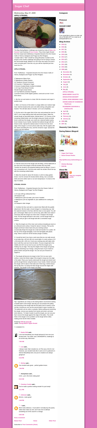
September (66, 79)
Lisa (22, 347)
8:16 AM (21, 379)
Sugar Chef (22, 6)
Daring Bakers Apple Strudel (28, 323)
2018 (63, 47)
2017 (63, 49)
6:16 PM (21, 358)
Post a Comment (19, 417)
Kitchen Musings (66, 164)
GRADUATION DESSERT (70, 97)
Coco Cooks (34, 52)
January (66, 118)
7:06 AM (21, 341)
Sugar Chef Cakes (67, 153)
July (64, 84)
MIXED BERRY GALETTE (71, 94)
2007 (63, 123)
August (65, 82)
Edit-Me (63, 166)
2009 (63, 69)
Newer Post (18, 421)
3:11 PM (21, 389)
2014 (63, 57)
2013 (63, 59)
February (66, 116)
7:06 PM (21, 368)
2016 (63, 52)
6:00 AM (21, 414)
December (66, 72)
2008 (63, 121)
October (66, 77)
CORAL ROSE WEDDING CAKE (73, 99)
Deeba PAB (24, 332)
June (65, 87)
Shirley (23, 363)
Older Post (52, 421)
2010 (63, 67)
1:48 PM (21, 400)
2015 (63, 54)
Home (35, 421)
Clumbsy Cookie (26, 384)
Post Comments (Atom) (30, 424)
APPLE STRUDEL (68, 92)
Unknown (24, 395)
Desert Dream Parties (68, 155)
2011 (63, 64)
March (65, 114)
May (64, 89)
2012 (63, 62)
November (66, 74)
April (64, 111)
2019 (63, 44)
